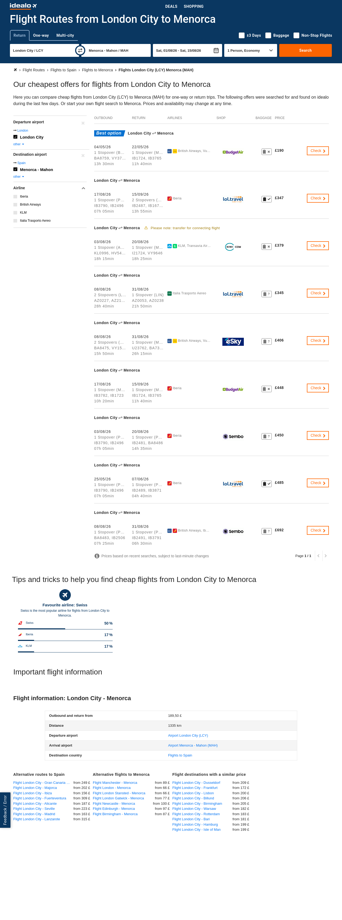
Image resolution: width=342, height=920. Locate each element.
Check (318, 151)
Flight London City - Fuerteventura (39, 798)
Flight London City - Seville (34, 809)
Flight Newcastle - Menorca (114, 804)
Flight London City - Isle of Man (196, 830)
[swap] (80, 50)
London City (31, 137)
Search (305, 50)
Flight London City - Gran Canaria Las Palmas (43, 783)
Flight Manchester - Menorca (115, 783)
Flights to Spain (180, 755)
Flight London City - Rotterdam (196, 814)
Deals (171, 6)
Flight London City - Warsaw (194, 809)
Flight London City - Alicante (35, 804)
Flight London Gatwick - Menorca (118, 798)
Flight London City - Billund (193, 798)
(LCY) (188, 735)
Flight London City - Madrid (34, 814)
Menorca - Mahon (36, 169)
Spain (21, 163)
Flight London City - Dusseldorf (196, 783)
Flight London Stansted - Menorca (119, 793)
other (19, 144)
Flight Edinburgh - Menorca (114, 809)
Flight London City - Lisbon (193, 793)
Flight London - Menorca (112, 788)
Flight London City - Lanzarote (36, 819)
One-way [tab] (41, 35)
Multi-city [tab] (65, 35)
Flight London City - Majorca (35, 788)
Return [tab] (20, 35)
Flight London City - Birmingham (197, 804)
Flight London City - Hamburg (195, 824)
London (22, 130)
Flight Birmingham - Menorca (115, 814)
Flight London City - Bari (191, 819)
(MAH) (193, 745)
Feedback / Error (5, 810)
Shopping (194, 6)
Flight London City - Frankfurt (195, 788)
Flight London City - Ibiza (32, 793)
